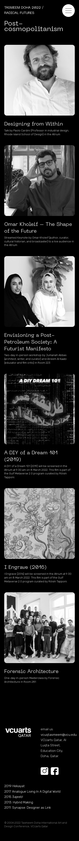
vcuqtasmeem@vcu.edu (59, 735)
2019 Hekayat (14, 786)
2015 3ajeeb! (13, 797)
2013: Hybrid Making (18, 802)
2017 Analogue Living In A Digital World (32, 791)
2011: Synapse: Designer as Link (27, 808)
